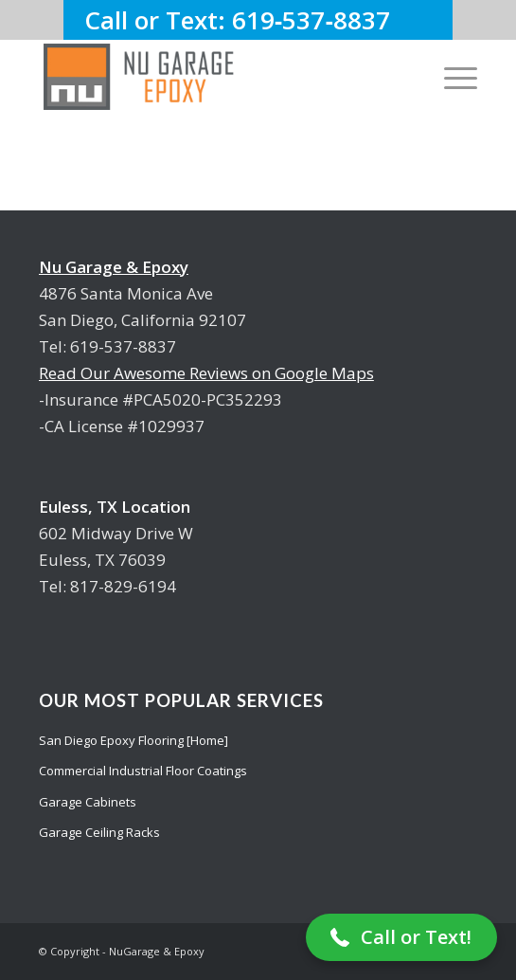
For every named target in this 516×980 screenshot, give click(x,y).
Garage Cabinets (87, 801)
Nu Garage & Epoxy (113, 267)
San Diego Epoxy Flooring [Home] (133, 740)
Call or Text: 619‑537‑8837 (258, 20)
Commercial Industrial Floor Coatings (143, 770)
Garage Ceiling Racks (99, 832)
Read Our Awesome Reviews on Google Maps (206, 373)
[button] (401, 937)
